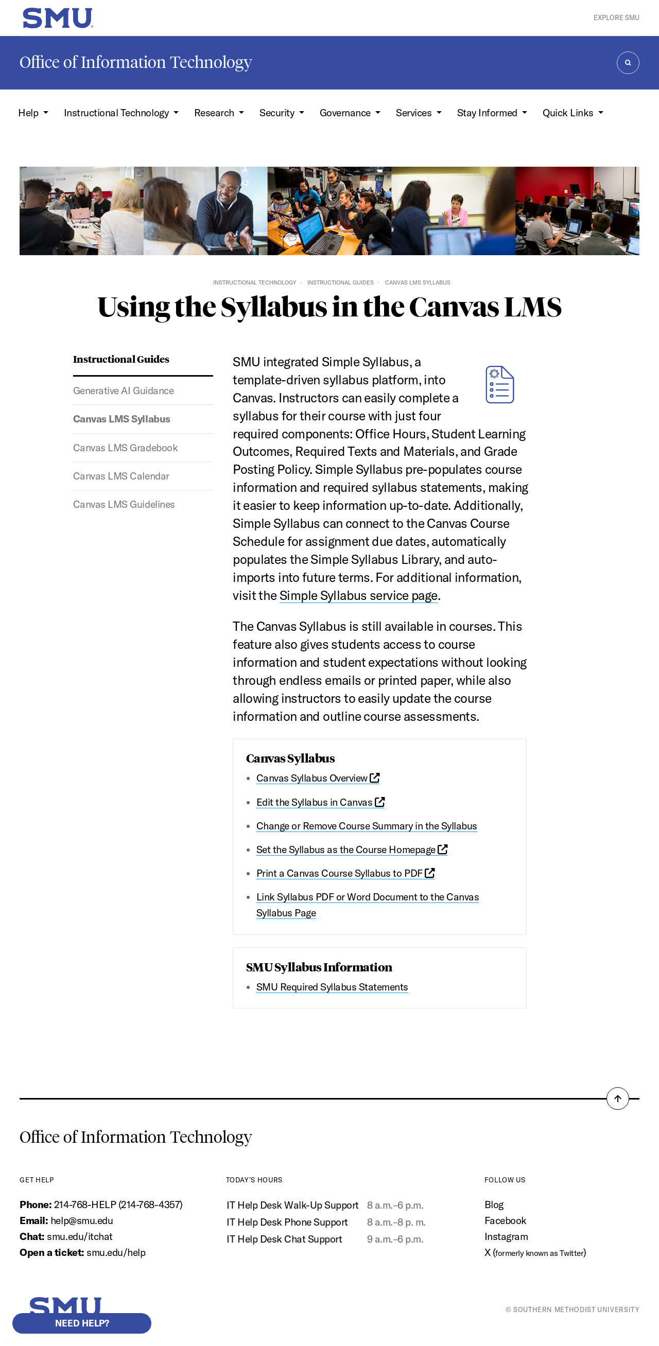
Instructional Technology (254, 282)
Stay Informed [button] (488, 113)
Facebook (505, 1220)
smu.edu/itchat (79, 1236)
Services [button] (415, 113)
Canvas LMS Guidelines (124, 504)
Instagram (506, 1236)
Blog (494, 1204)
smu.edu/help (115, 1252)
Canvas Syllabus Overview (317, 778)
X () (535, 1252)
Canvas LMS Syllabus (121, 419)
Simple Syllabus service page (359, 595)
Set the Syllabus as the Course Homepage (351, 849)
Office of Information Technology (136, 62)
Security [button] (278, 113)
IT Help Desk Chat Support (284, 1239)
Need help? (82, 1323)
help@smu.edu (81, 1220)
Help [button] (29, 113)
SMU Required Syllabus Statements (332, 987)
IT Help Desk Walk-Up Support (292, 1205)
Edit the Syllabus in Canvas (320, 802)
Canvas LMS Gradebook (125, 447)
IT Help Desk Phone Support (287, 1222)
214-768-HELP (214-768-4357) (118, 1204)
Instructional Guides (340, 282)
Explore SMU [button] (616, 17)
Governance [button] (346, 113)
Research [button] (215, 113)
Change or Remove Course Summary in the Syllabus (366, 826)
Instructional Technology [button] (117, 113)
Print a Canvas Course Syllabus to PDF (345, 873)
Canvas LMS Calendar (121, 476)
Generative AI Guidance (123, 390)
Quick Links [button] (569, 113)
